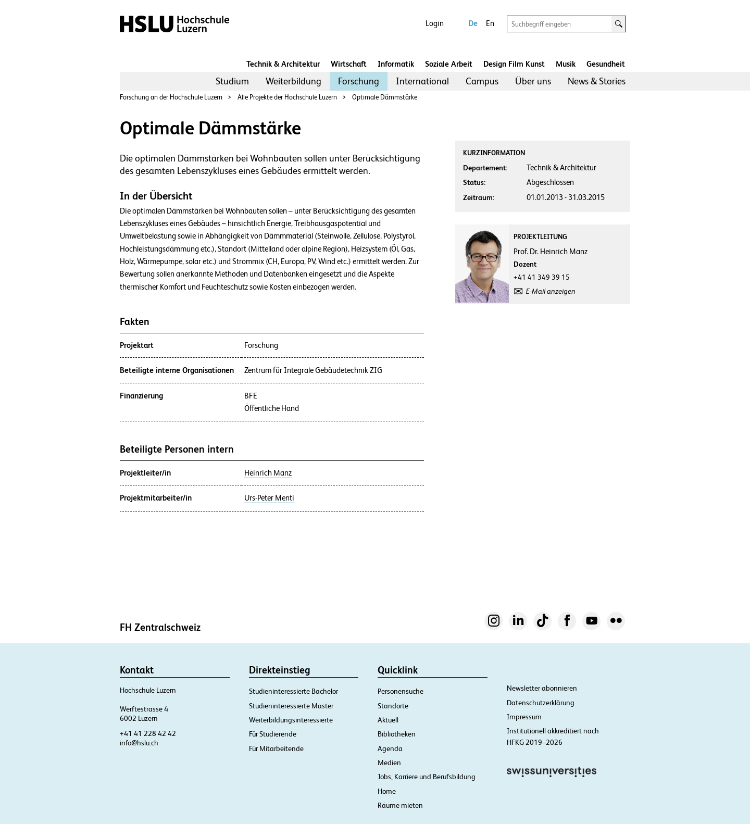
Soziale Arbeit (448, 63)
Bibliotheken (397, 734)
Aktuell (388, 720)
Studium (232, 81)
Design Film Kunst (514, 63)
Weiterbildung (293, 81)
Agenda (390, 748)
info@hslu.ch (139, 743)
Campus (482, 81)
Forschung (358, 81)
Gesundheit (605, 63)
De (473, 23)
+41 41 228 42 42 (148, 733)
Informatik (396, 63)
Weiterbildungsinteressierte (291, 720)
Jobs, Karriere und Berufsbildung (427, 776)
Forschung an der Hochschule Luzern (171, 97)
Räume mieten (400, 805)
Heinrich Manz (268, 473)
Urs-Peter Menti (269, 498)
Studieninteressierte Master (291, 706)
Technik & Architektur (283, 63)
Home (387, 791)
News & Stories (597, 81)
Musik (566, 63)
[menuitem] (232, 81)
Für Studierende (272, 734)
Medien (389, 762)
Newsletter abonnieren (542, 688)
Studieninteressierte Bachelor (293, 691)
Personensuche (400, 691)
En (490, 23)
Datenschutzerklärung (540, 702)
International (422, 81)
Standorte (393, 706)
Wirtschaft (349, 63)
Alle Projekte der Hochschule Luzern (287, 97)
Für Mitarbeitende (276, 748)
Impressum (524, 717)
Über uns (533, 81)
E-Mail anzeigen (551, 291)
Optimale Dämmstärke (384, 97)
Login (435, 23)
